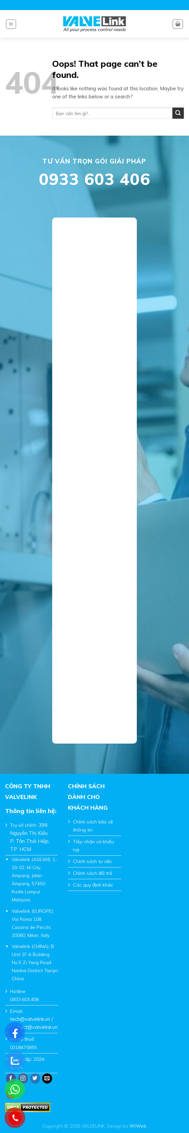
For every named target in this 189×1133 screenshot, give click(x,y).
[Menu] (11, 24)
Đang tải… (94, 476)
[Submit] (178, 113)
